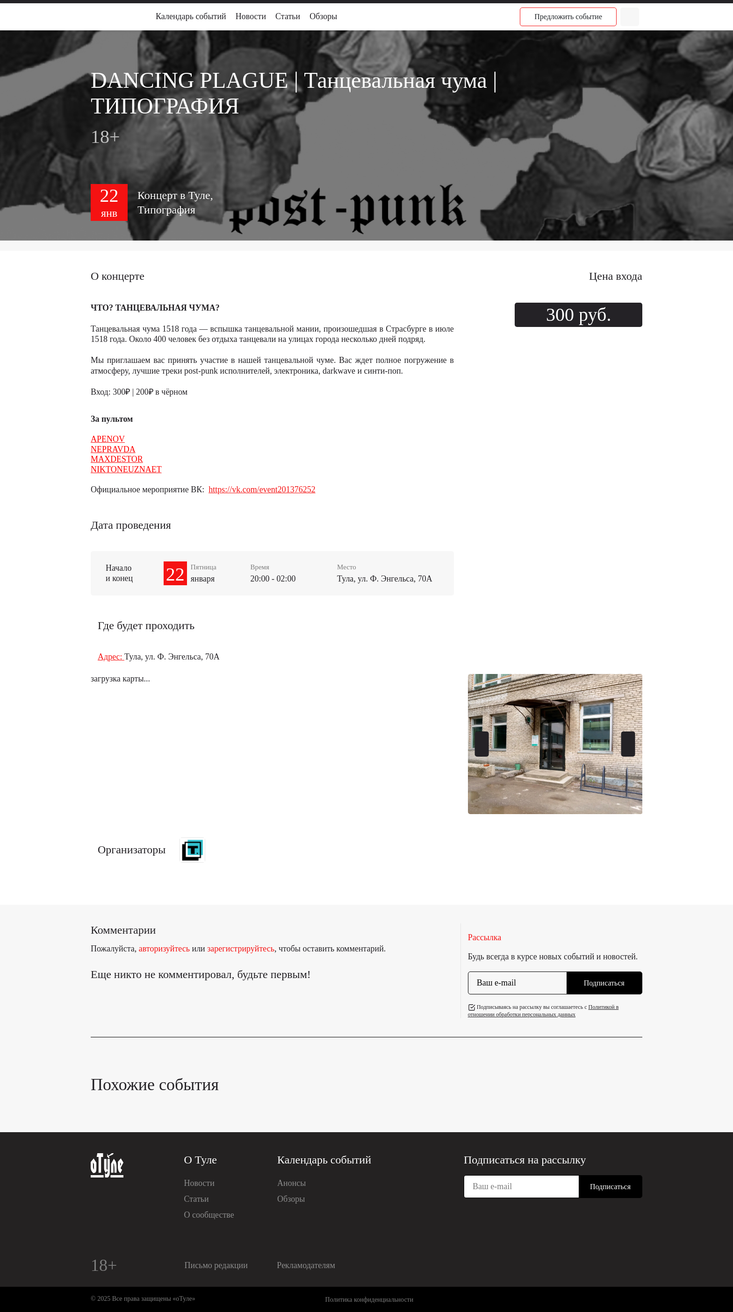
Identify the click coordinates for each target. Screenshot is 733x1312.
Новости (251, 16)
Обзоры (323, 16)
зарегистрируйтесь (240, 948)
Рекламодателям (306, 1265)
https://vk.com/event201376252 (261, 489)
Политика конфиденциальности (369, 1299)
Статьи (287, 16)
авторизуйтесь (164, 948)
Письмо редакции (216, 1265)
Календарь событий (191, 16)
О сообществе (209, 1215)
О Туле (200, 1160)
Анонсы (291, 1183)
